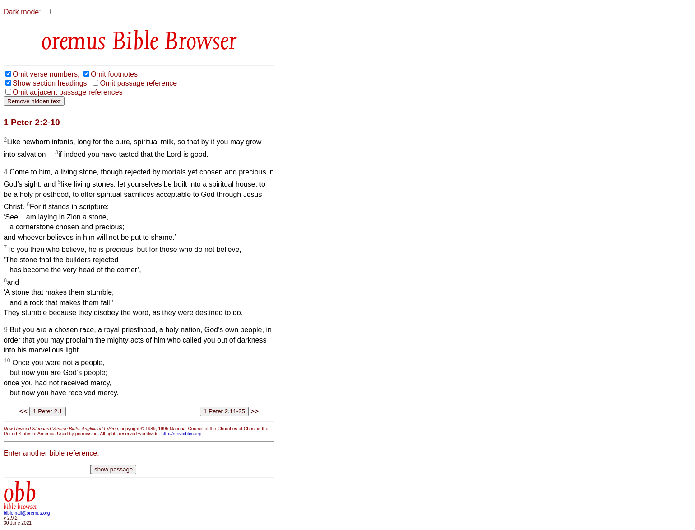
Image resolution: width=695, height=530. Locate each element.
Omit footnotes (114, 74)
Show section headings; (51, 83)
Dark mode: (22, 12)
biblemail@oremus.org (27, 513)
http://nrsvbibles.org (181, 433)
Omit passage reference (138, 83)
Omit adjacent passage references (68, 92)
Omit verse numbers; (46, 74)
